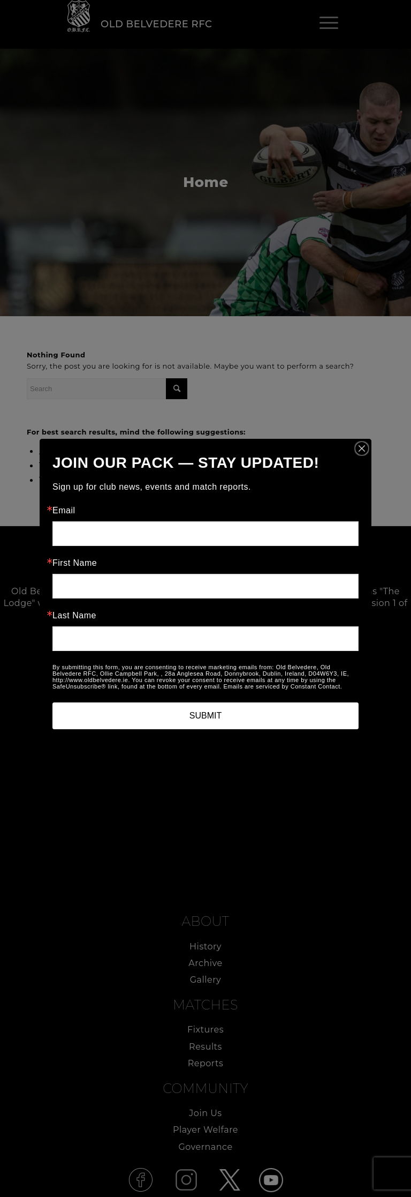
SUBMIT (205, 715)
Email (63, 510)
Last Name (74, 615)
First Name (74, 563)
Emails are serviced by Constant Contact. (282, 686)
